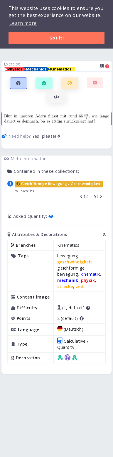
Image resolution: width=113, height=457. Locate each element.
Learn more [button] (23, 23)
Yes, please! (46, 136)
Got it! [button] (56, 38)
